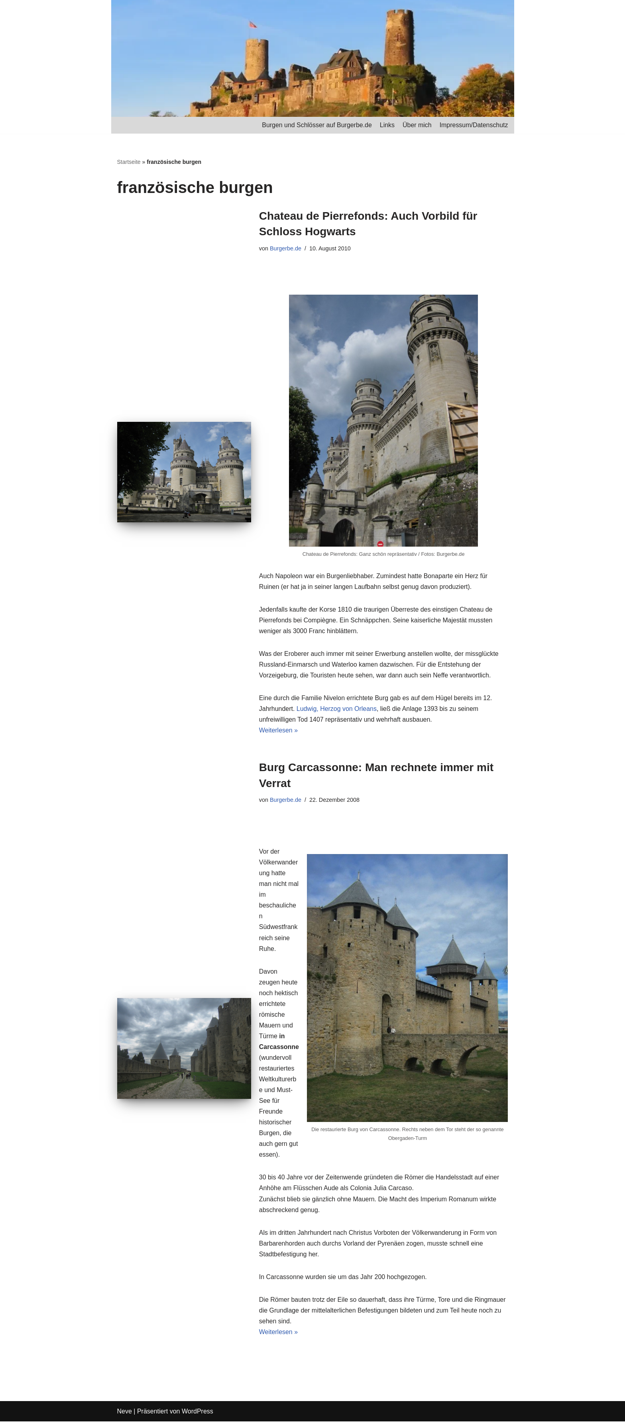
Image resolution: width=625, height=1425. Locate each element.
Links (386, 125)
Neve (124, 1414)
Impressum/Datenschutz (473, 125)
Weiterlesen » (278, 731)
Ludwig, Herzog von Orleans (337, 709)
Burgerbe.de (285, 248)
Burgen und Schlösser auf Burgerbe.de (316, 125)
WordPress (197, 1414)
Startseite (129, 162)
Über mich (416, 125)
